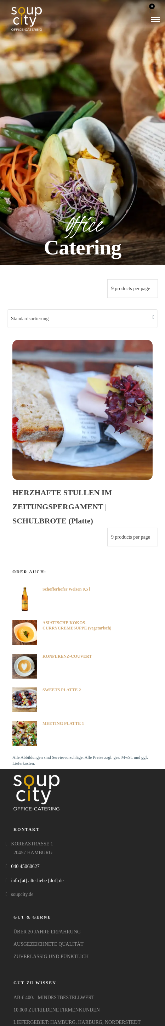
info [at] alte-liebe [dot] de (37, 880)
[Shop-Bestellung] (82, 318)
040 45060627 (25, 866)
